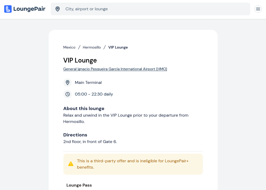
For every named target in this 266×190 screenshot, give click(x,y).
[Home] (25, 9)
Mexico (69, 47)
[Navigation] (258, 9)
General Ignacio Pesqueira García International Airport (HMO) (115, 68)
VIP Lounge (118, 47)
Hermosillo (92, 47)
